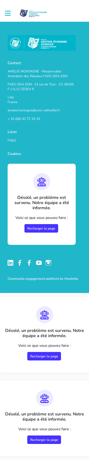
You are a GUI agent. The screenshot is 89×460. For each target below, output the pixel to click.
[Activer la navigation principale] (7, 13)
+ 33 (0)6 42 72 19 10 (24, 119)
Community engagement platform (33, 278)
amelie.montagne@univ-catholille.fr (34, 110)
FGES (12, 140)
